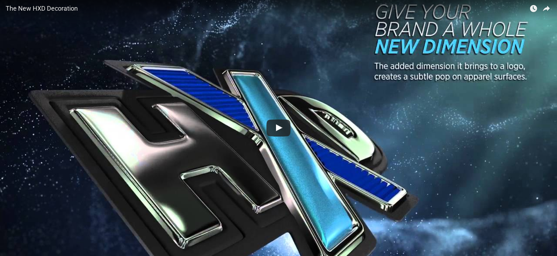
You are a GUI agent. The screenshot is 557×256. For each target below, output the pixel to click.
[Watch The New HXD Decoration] (278, 128)
